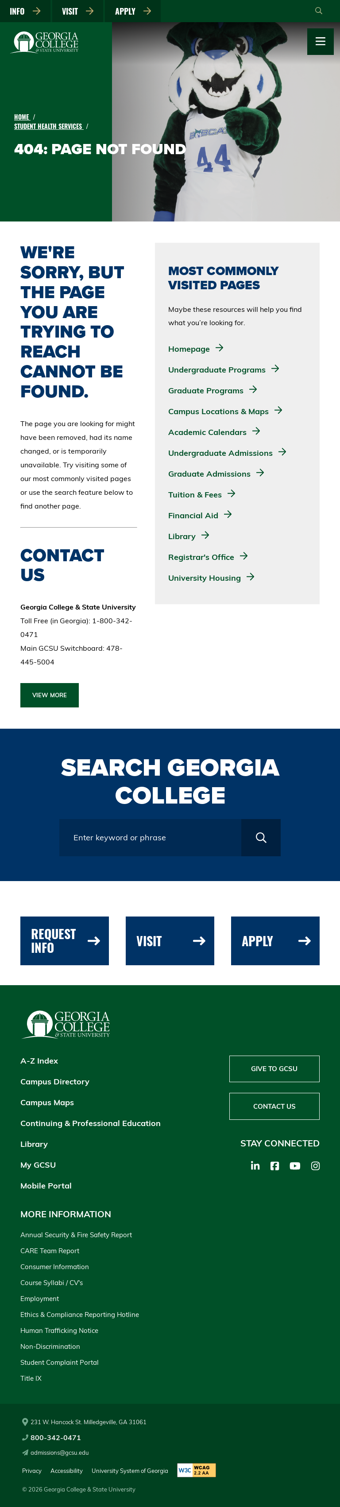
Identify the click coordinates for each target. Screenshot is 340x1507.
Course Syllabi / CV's (51, 1282)
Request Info (65, 941)
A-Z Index (39, 1061)
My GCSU (38, 1165)
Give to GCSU (274, 1069)
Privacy (32, 1470)
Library (34, 1144)
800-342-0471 (51, 1437)
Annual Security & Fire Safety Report (76, 1235)
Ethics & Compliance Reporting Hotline (79, 1314)
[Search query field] (150, 838)
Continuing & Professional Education (90, 1123)
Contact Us (274, 1107)
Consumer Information (54, 1266)
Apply (134, 11)
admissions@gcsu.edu (55, 1452)
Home (22, 116)
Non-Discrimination (50, 1346)
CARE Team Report (49, 1251)
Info (25, 11)
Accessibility (66, 1470)
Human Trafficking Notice (59, 1330)
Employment (39, 1298)
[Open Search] (318, 11)
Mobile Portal (46, 1186)
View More (49, 695)
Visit (78, 11)
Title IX (31, 1378)
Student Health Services (49, 126)
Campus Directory (54, 1081)
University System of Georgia (130, 1470)
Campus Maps (47, 1102)
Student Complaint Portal (59, 1362)
